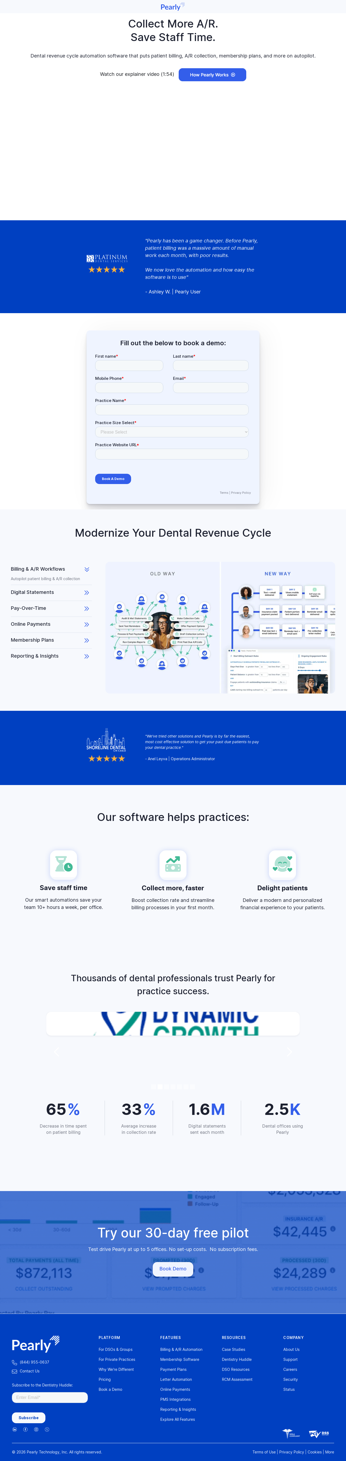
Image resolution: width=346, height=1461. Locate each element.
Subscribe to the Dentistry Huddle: (42, 1385)
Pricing (105, 1380)
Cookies (315, 1452)
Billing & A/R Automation (181, 1350)
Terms (224, 492)
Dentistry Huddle (237, 1360)
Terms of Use (264, 1452)
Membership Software (179, 1360)
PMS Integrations (175, 1400)
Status (289, 1390)
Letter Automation (176, 1380)
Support (290, 1360)
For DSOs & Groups (115, 1350)
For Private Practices (117, 1360)
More (329, 1452)
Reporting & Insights (178, 1410)
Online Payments (175, 1390)
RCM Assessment (237, 1380)
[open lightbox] (212, 74)
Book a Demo (110, 1390)
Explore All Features (177, 1420)
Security (290, 1380)
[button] (57, 1052)
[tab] (51, 573)
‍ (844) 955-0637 (30, 1362)
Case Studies (233, 1350)
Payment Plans (173, 1370)
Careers (290, 1370)
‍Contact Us (25, 1371)
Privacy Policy (241, 492)
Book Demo (173, 1269)
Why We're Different (116, 1370)
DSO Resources (235, 1370)
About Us (291, 1350)
